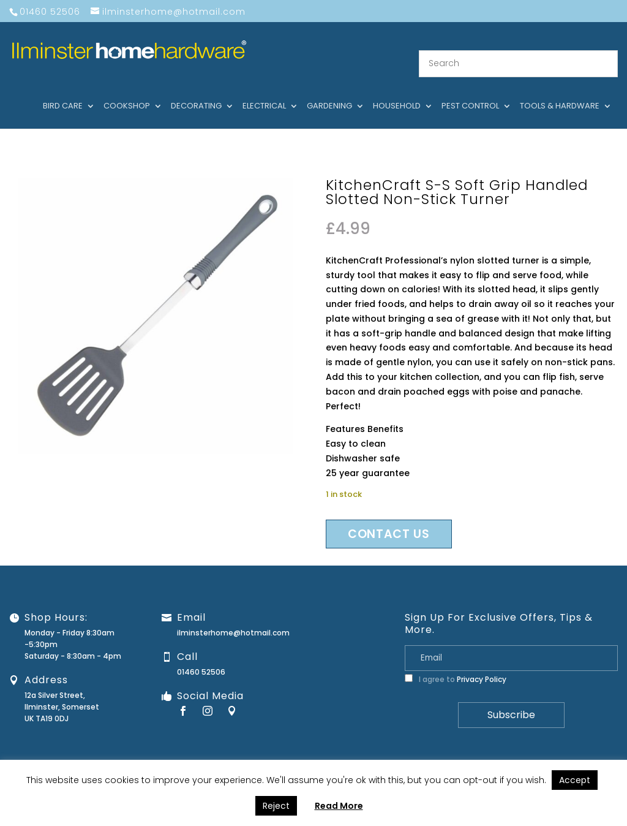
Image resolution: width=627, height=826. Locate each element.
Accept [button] (574, 780)
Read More (339, 806)
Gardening (329, 91)
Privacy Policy (481, 664)
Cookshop (126, 91)
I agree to (455, 664)
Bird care (63, 91)
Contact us (389, 519)
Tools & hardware (559, 91)
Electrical (264, 91)
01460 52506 (201, 657)
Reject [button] (276, 806)
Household (397, 91)
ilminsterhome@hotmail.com (233, 618)
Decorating (196, 91)
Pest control (470, 91)
